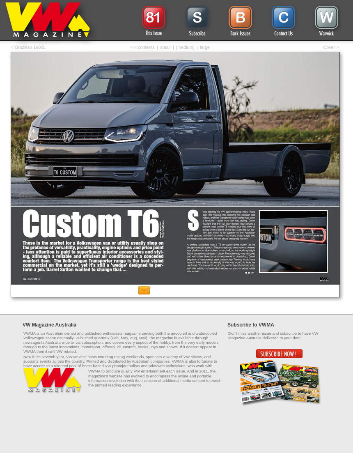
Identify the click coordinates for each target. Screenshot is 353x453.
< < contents (143, 47)
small (165, 47)
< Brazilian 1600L (28, 47)
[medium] (185, 47)
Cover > (331, 47)
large (205, 47)
